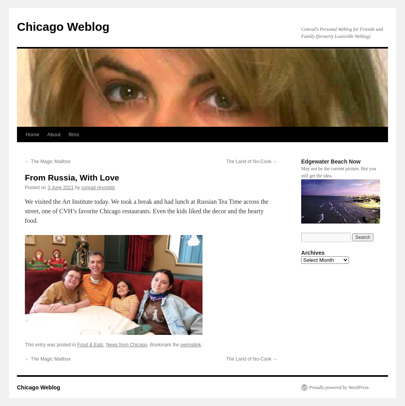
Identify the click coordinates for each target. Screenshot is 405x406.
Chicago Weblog (63, 26)
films (74, 134)
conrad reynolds (98, 187)
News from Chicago (126, 345)
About (54, 134)
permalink (190, 345)
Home (32, 134)
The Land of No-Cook (252, 161)
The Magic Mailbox (48, 161)
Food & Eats (90, 345)
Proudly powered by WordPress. (339, 387)
